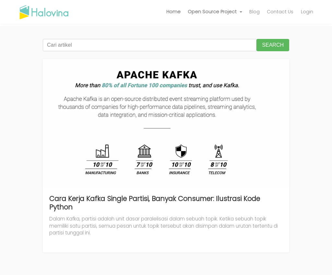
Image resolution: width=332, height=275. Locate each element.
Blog (254, 11)
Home (173, 11)
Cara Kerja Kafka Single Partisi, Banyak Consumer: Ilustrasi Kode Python (154, 203)
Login (307, 11)
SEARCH (273, 45)
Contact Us (280, 11)
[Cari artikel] (149, 45)
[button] (215, 12)
